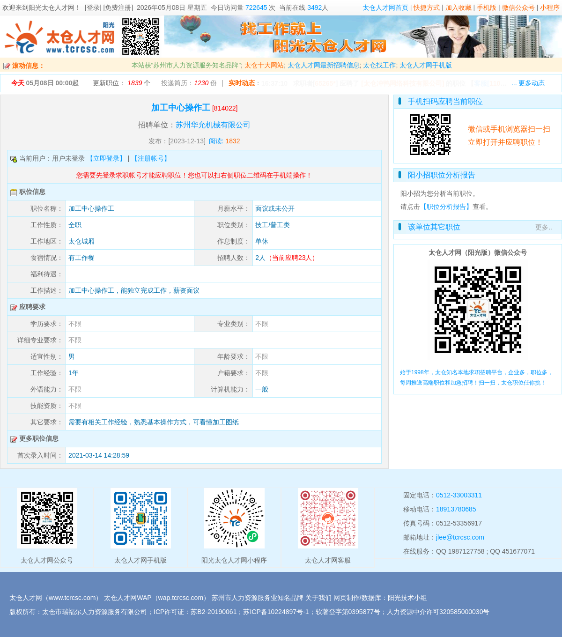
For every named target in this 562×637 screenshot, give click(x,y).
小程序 (550, 7)
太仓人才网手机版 (425, 65)
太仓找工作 (379, 65)
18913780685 (456, 509)
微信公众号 (518, 7)
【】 (495, 83)
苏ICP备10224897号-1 (276, 611)
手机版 (486, 7)
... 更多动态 (528, 83)
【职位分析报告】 (446, 206)
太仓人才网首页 (385, 7)
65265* (325, 83)
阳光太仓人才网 (51, 7)
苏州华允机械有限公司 (213, 125)
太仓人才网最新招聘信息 (324, 65)
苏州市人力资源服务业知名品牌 (257, 597)
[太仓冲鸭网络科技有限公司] (402, 83)
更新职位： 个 (121, 83)
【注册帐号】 (150, 158)
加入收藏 (458, 7)
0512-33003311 (459, 495)
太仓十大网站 (264, 65)
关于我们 (318, 597)
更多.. (543, 227)
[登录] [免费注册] (109, 7)
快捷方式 (427, 7)
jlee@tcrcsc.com (460, 537)
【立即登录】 (106, 158)
